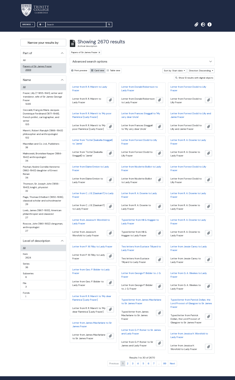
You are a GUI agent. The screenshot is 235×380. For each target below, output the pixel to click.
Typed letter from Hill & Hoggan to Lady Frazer (140, 221)
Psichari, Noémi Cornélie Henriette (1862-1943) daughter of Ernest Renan (41, 172)
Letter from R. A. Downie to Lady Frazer (188, 141)
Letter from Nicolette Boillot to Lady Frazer (141, 168)
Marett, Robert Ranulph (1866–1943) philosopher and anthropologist (43, 134)
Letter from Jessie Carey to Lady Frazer (189, 248)
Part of (27, 53)
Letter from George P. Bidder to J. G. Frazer (141, 275)
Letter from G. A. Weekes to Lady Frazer (189, 275)
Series (29, 265)
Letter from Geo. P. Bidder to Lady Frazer (91, 271)
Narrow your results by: (43, 43)
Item (30, 255)
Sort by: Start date (173, 70)
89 (164, 363)
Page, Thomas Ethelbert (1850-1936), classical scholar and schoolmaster (43, 200)
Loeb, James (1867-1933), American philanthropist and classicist (42, 213)
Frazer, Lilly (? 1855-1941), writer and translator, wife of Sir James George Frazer (42, 98)
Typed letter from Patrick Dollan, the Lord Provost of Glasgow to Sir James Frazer (191, 303)
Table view (113, 70)
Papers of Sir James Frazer (37, 68)
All (24, 60)
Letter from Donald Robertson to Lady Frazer (139, 88)
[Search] (75, 24)
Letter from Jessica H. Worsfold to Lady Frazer (91, 221)
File (28, 285)
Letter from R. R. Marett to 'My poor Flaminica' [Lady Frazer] (92, 115)
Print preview (79, 70)
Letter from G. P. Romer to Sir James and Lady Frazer (141, 331)
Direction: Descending (200, 70)
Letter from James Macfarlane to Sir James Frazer (92, 324)
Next (172, 363)
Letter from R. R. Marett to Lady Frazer (89, 88)
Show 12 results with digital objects (194, 77)
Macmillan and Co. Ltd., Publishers (41, 145)
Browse (26, 24)
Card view (97, 70)
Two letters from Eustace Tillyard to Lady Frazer (141, 248)
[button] (196, 24)
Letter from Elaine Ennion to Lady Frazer (90, 168)
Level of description (36, 241)
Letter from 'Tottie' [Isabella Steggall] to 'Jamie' (92, 141)
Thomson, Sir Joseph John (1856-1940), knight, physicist (41, 187)
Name (27, 80)
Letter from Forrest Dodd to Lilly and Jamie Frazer (191, 115)
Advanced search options (89, 61)
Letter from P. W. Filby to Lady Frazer (92, 246)
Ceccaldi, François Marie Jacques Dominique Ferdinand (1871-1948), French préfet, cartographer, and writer (41, 117)
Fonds (28, 294)
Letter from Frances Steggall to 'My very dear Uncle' (140, 115)
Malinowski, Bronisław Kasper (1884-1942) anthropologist (42, 157)
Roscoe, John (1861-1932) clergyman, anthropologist (43, 227)
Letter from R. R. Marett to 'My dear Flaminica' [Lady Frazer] (91, 298)
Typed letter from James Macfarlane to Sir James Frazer (141, 301)
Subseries (28, 275)
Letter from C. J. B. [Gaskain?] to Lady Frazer (93, 195)
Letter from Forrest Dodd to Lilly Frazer (188, 88)
